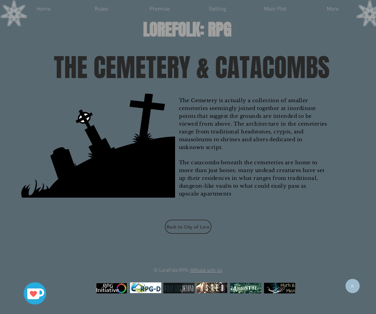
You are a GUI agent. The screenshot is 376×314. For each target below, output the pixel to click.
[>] (353, 286)
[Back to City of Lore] (188, 227)
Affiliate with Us (206, 271)
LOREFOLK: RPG (187, 30)
